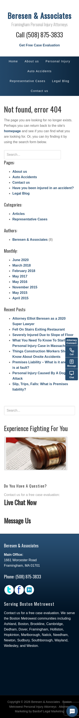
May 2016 (19, 282)
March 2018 (21, 265)
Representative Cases (29, 219)
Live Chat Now (20, 502)
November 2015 (24, 287)
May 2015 (19, 292)
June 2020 (20, 260)
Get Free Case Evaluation (39, 45)
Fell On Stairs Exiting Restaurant (38, 329)
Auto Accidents (24, 177)
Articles (18, 214)
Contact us (21, 182)
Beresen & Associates (39, 15)
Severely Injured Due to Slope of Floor (43, 335)
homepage (12, 131)
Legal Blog (21, 193)
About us (19, 171)
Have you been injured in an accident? (43, 188)
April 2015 (20, 298)
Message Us (17, 520)
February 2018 (23, 271)
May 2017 (19, 276)
